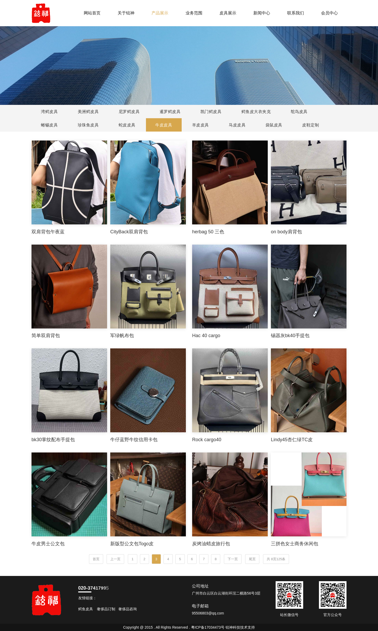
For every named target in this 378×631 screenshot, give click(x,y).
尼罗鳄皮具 (128, 111)
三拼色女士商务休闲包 (294, 543)
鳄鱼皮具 (85, 609)
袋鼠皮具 (274, 125)
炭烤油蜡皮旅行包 (211, 543)
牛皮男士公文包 (48, 543)
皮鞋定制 (310, 125)
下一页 (233, 559)
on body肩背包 (286, 231)
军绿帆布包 (122, 335)
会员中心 (329, 13)
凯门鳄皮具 (210, 111)
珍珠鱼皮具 (88, 125)
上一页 (115, 559)
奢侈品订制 (106, 609)
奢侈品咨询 (127, 609)
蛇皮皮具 (127, 125)
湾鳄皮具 (48, 111)
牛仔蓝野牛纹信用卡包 (134, 439)
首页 (96, 559)
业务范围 (194, 13)
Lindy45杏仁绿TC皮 (292, 439)
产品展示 (159, 13)
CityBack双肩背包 (129, 231)
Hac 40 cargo (206, 335)
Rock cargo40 (206, 439)
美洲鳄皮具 (87, 111)
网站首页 (92, 13)
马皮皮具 (237, 125)
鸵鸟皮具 (298, 111)
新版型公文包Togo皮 (132, 543)
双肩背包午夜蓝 (48, 231)
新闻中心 (261, 13)
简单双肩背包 (46, 335)
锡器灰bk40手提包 (290, 335)
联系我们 (295, 13)
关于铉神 (126, 13)
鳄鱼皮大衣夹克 (256, 111)
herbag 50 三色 (208, 231)
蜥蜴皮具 (49, 125)
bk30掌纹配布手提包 (53, 439)
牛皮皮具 (164, 125)
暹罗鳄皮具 (169, 111)
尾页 (252, 559)
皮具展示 (227, 13)
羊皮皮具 (200, 125)
